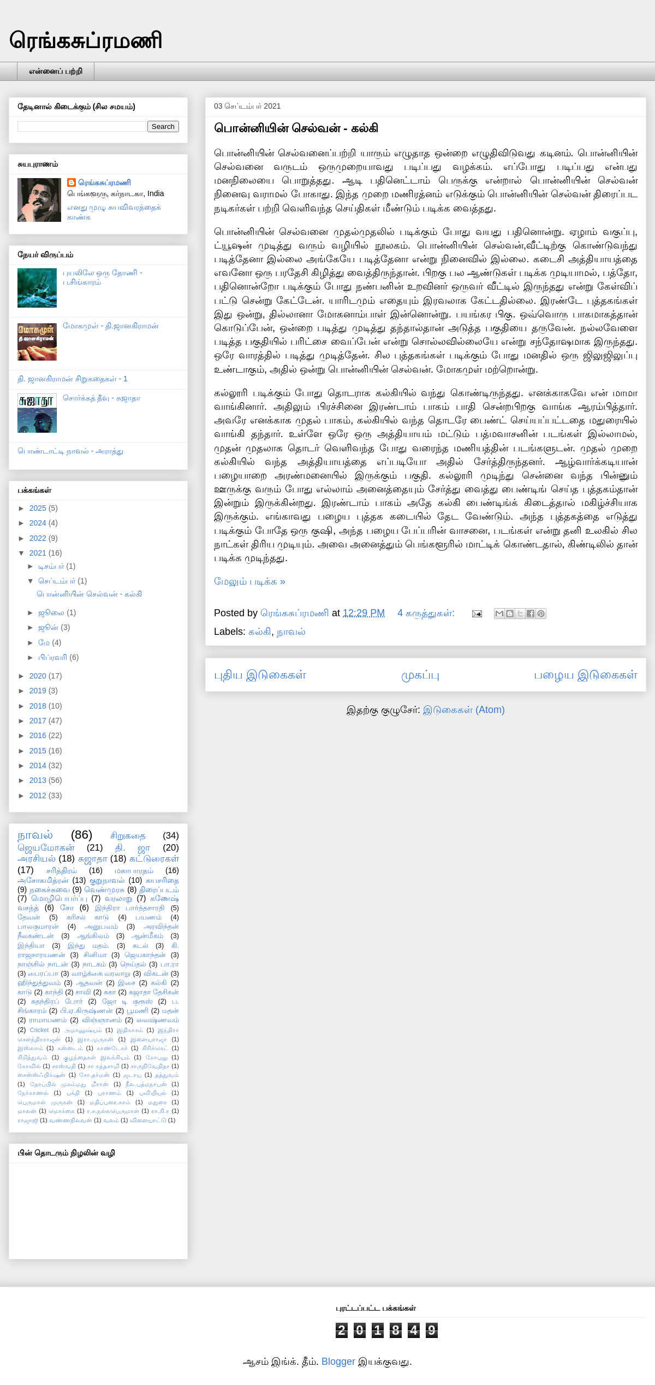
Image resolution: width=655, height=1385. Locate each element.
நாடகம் (94, 964)
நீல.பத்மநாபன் (146, 1084)
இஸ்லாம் (30, 1048)
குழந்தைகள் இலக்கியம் (96, 1057)
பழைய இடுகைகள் (586, 674)
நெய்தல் (133, 964)
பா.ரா (170, 964)
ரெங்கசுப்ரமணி (86, 40)
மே (45, 642)
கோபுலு (157, 1057)
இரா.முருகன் (96, 1039)
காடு (24, 992)
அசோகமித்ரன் (43, 880)
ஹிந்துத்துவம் (39, 983)
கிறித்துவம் (32, 1057)
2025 (39, 508)
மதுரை (157, 1102)
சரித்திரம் (61, 870)
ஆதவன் (89, 983)
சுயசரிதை (162, 880)
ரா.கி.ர (160, 1110)
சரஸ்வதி (64, 1066)
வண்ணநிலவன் (70, 1120)
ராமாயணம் (48, 1020)
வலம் (111, 1120)
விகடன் (156, 973)
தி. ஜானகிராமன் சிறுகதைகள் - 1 (72, 378)
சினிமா (95, 955)
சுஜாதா (93, 858)
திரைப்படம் (159, 889)
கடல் (140, 946)
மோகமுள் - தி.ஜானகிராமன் (111, 325)
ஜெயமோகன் (45, 847)
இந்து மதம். (89, 946)
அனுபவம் (101, 926)
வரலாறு (119, 898)
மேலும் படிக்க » (249, 581)
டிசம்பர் (52, 566)
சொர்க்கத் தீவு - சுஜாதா (101, 397)
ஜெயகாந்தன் (145, 955)
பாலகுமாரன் (38, 926)
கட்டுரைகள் (154, 858)
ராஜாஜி (27, 1120)
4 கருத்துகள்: (427, 613)
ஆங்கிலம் (93, 936)
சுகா (110, 992)
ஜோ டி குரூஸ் (127, 1001)
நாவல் (291, 631)
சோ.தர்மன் (94, 1074)
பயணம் (148, 917)
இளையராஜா (148, 1039)
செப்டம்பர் (58, 580)
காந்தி (54, 992)
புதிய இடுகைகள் (260, 674)
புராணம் (109, 1092)
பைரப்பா (43, 973)
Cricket (39, 1030)
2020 (39, 675)
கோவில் (29, 1066)
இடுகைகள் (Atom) (464, 709)
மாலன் (27, 1110)
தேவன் (28, 917)
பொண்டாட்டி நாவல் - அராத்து (70, 450)
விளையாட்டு (148, 1120)
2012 (39, 795)
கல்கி (259, 631)
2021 (39, 553)
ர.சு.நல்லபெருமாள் (113, 1110)
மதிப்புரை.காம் (110, 1102)
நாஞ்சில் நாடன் (42, 964)
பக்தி (73, 1092)
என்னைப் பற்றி (55, 71)
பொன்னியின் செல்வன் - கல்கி (296, 128)
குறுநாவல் (107, 880)
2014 (39, 765)
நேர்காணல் (33, 1092)
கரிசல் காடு (88, 917)
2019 (39, 690)
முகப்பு (420, 674)
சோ (67, 907)
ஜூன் (49, 627)
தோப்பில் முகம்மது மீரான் (69, 1084)
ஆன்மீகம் (147, 936)
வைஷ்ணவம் (157, 1020)
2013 (39, 780)
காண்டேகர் (112, 1048)
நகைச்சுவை (49, 889)
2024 (39, 522)
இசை (126, 983)
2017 (39, 720)
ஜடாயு (132, 1074)
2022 (39, 538)
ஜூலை (52, 612)
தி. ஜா (132, 847)
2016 (39, 735)
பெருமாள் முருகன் (45, 1102)
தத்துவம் (167, 1074)
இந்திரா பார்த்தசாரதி (130, 908)
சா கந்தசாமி (103, 1066)
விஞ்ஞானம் (102, 1020)
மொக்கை (62, 1110)
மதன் (170, 1011)
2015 (39, 750)
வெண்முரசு (104, 889)
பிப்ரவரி (53, 657)
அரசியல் (36, 858)
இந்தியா (31, 946)
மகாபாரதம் (134, 870)
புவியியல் (152, 1092)
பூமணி (137, 1011)
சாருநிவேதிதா (150, 1066)
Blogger (338, 1361)
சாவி (83, 992)
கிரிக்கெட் (155, 1048)
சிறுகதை (128, 835)
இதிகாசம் (130, 1030)
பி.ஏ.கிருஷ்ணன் (86, 1011)
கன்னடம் (70, 1048)
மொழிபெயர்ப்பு (59, 898)
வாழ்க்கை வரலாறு (101, 973)
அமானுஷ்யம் (83, 1030)
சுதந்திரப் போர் (57, 1001)
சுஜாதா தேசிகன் (154, 992)
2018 (39, 706)
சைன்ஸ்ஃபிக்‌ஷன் (41, 1074)
